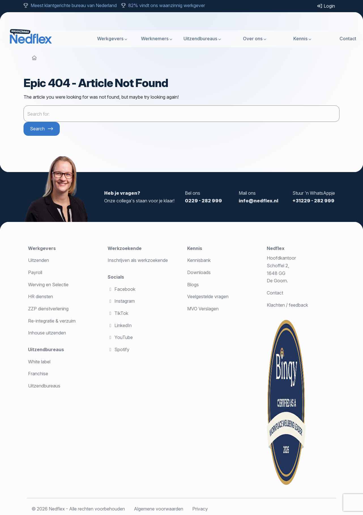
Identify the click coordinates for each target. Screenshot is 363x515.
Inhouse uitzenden (47, 333)
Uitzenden (38, 260)
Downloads (199, 272)
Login (326, 6)
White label (39, 361)
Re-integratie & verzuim (52, 321)
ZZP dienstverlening (48, 308)
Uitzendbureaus (200, 38)
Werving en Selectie (48, 284)
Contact (347, 38)
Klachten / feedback (287, 305)
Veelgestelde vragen (208, 296)
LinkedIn (120, 325)
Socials (116, 277)
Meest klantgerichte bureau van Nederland (74, 5)
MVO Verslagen (203, 308)
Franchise (38, 373)
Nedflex (276, 248)
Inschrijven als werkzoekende (138, 260)
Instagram (121, 301)
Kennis (300, 38)
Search (37, 129)
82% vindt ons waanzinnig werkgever (166, 5)
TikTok (118, 313)
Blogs (193, 284)
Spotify (118, 349)
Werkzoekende (125, 248)
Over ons (252, 38)
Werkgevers (110, 38)
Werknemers (154, 38)
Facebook (121, 289)
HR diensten (40, 296)
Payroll (35, 272)
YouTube (120, 337)
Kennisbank (199, 260)
